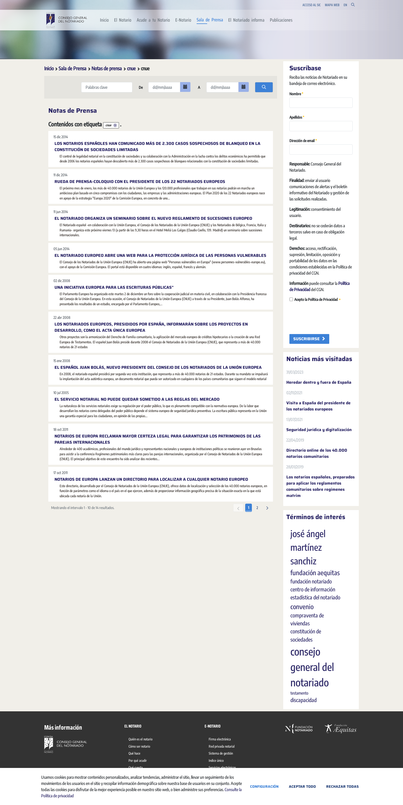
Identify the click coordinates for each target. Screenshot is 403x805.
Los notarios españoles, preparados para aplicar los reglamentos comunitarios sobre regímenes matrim (320, 486)
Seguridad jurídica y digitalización (319, 430)
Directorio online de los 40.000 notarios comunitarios (316, 453)
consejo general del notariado (312, 667)
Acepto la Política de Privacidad (315, 299)
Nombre (296, 93)
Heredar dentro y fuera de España (318, 382)
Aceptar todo (302, 786)
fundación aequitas (315, 572)
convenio (302, 606)
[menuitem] (104, 20)
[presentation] (328, 318)
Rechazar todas (342, 786)
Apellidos (296, 117)
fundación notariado (311, 581)
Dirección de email (303, 140)
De (140, 87)
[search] (264, 87)
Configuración (264, 786)
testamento (299, 693)
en (345, 5)
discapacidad (303, 700)
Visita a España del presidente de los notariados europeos (318, 406)
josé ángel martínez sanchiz (308, 547)
